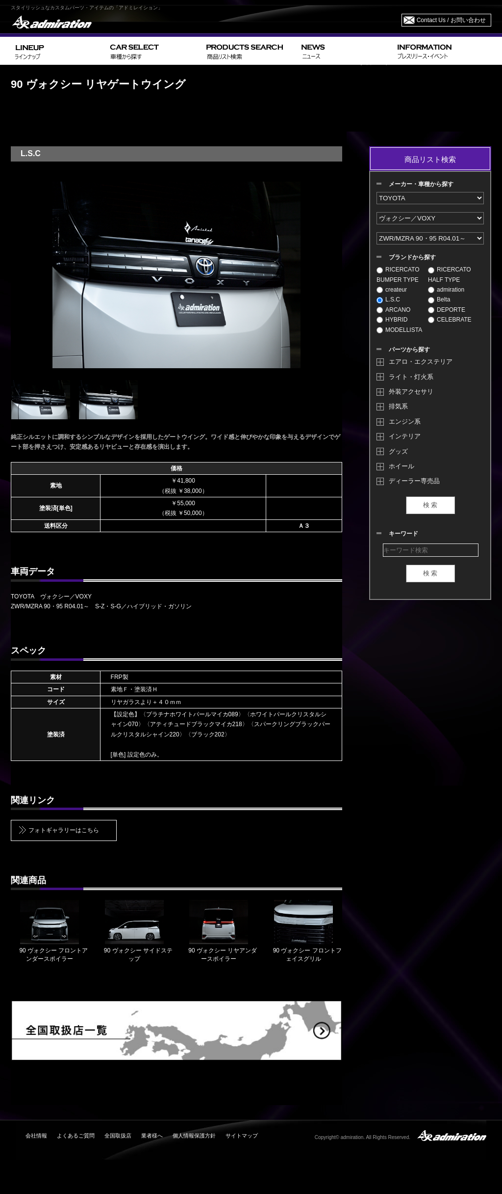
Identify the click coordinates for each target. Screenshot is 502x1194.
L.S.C (388, 299)
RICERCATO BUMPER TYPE (398, 274)
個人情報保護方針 (194, 1136)
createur (391, 289)
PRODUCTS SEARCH (250, 51)
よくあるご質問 (76, 1136)
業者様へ (152, 1136)
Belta (439, 299)
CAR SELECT (154, 51)
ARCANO (393, 309)
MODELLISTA (399, 329)
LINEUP (58, 51)
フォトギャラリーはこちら (63, 830)
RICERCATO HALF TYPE (449, 274)
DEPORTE (446, 309)
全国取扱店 (117, 1136)
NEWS (345, 51)
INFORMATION (442, 51)
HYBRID (391, 319)
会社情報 (36, 1136)
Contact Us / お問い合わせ (451, 20)
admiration (446, 289)
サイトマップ (242, 1136)
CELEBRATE (449, 319)
